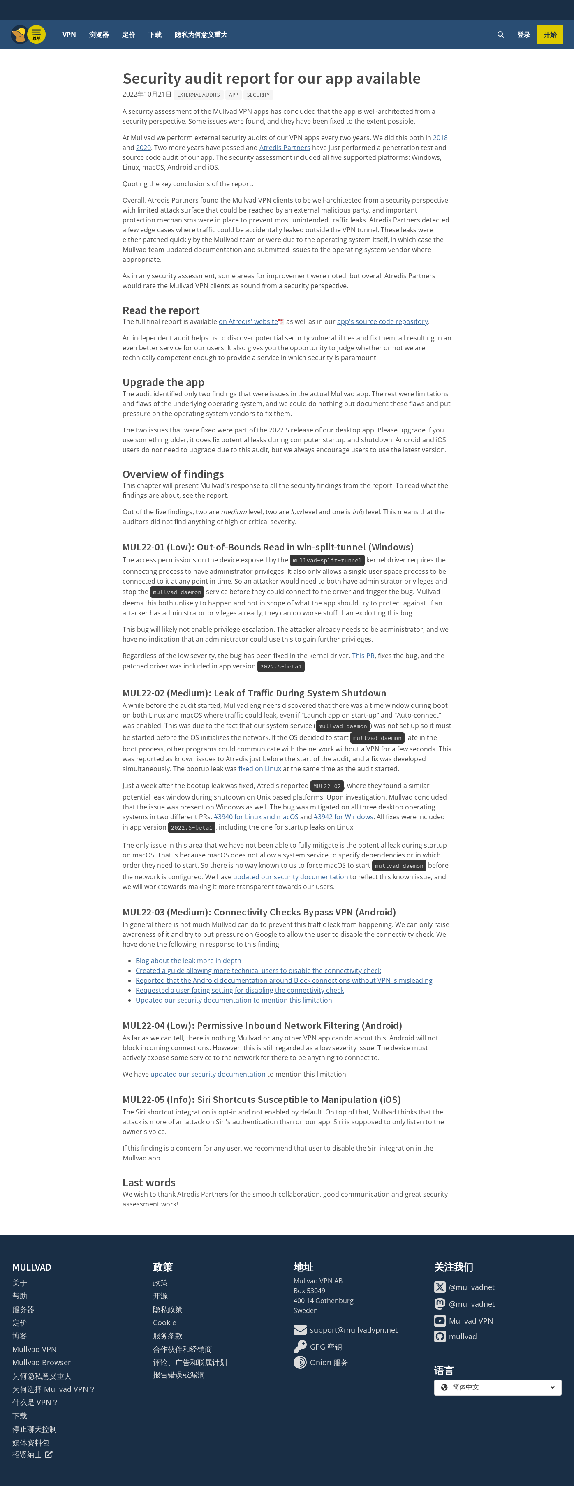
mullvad (455, 1336)
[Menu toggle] (36, 34)
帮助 (19, 1296)
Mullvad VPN (34, 1349)
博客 (19, 1335)
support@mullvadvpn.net (346, 1329)
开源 (160, 1296)
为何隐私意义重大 (42, 1376)
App (233, 94)
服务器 (23, 1309)
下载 (155, 34)
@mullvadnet (464, 1287)
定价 (128, 34)
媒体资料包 (30, 1442)
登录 (523, 34)
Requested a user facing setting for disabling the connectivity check (240, 990)
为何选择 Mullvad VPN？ (54, 1389)
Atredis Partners (284, 147)
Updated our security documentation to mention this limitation (234, 1000)
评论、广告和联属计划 (190, 1362)
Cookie (164, 1322)
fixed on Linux (259, 768)
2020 (143, 147)
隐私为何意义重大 (201, 34)
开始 (550, 34)
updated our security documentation (290, 876)
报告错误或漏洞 (179, 1375)
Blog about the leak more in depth (188, 960)
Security (258, 94)
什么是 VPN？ (35, 1402)
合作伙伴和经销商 (182, 1349)
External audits (198, 94)
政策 (160, 1282)
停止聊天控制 (34, 1429)
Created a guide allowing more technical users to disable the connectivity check (258, 970)
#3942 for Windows (343, 816)
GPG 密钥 (318, 1346)
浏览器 (99, 34)
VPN (69, 34)
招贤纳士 (32, 1454)
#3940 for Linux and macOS (256, 816)
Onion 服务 (321, 1362)
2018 (440, 137)
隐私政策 (168, 1309)
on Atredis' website (248, 321)
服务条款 (168, 1335)
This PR (363, 655)
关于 (19, 1282)
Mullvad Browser (41, 1362)
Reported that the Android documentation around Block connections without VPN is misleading (284, 980)
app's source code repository (382, 321)
